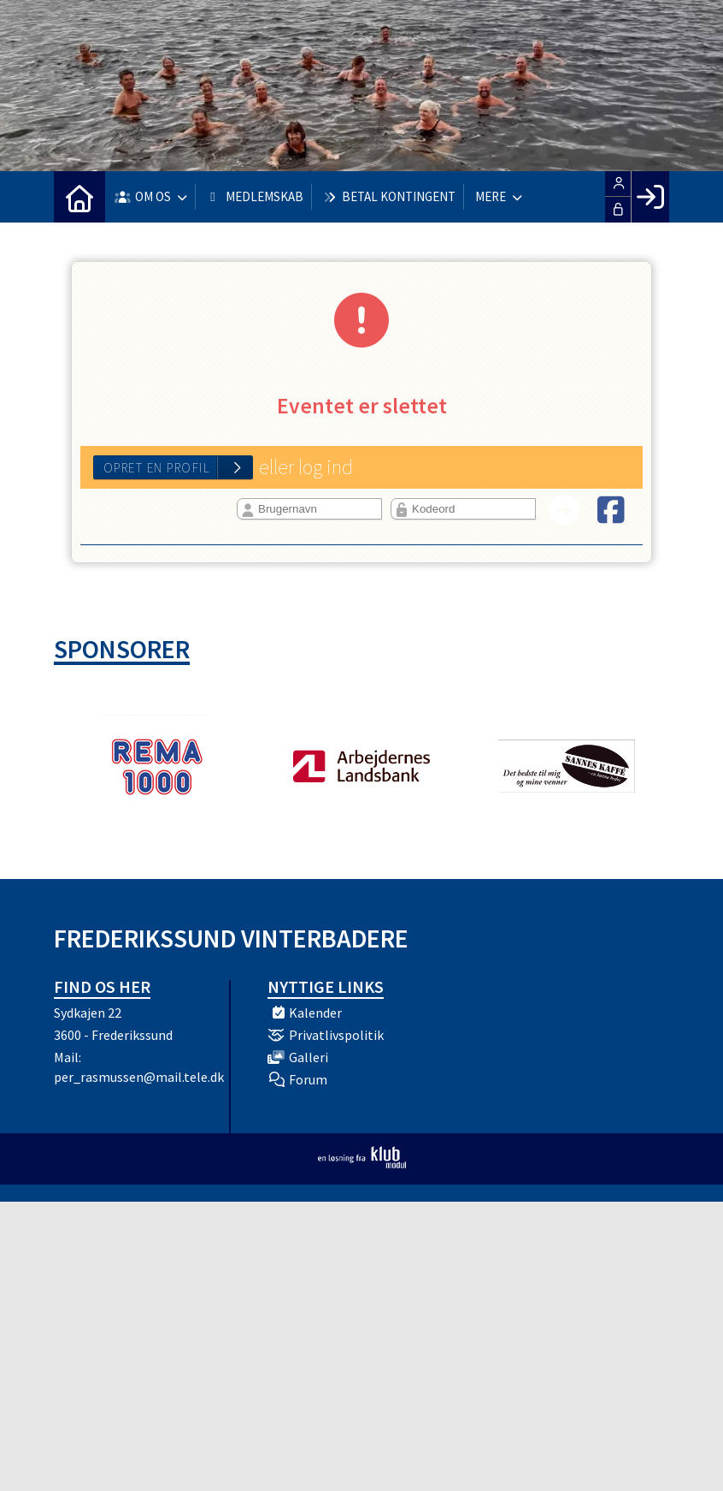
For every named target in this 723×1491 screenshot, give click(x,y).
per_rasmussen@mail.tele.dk (139, 1076)
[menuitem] (79, 197)
